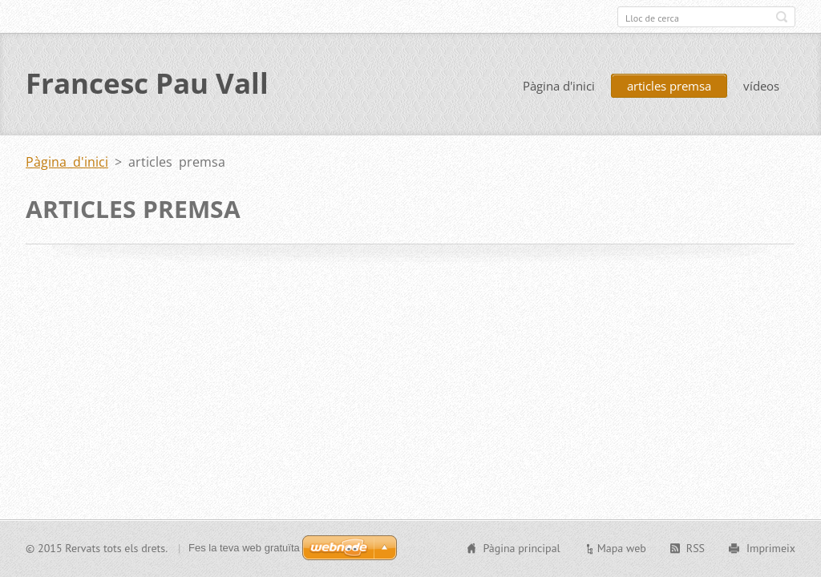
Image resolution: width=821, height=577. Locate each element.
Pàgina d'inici (559, 87)
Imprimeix (770, 548)
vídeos (761, 87)
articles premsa (669, 87)
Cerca (782, 17)
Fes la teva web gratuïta (244, 548)
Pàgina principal (521, 548)
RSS (695, 548)
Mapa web (621, 548)
